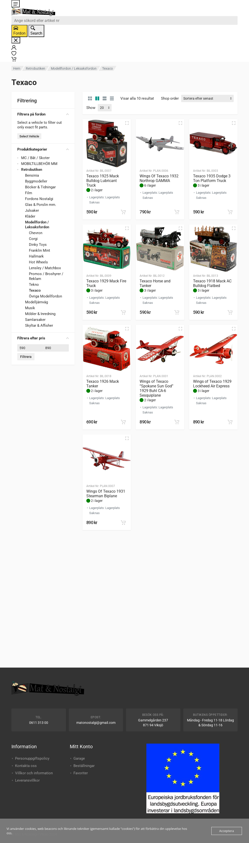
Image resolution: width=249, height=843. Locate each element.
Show (90, 107)
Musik (30, 308)
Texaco (35, 290)
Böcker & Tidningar (40, 187)
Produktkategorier (43, 149)
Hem (16, 68)
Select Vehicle (29, 136)
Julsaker (32, 210)
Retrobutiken (35, 68)
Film (28, 193)
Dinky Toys (38, 244)
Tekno (34, 284)
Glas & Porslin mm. (40, 204)
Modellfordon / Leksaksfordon (74, 68)
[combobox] (124, 20)
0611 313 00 (38, 723)
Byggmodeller (36, 181)
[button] (123, 212)
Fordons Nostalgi (39, 199)
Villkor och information (34, 773)
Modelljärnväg (36, 302)
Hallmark (36, 256)
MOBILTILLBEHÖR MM (39, 164)
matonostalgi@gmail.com (96, 723)
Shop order (170, 98)
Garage (79, 758)
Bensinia (32, 175)
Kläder (30, 216)
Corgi (33, 239)
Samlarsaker (35, 319)
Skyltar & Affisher (39, 325)
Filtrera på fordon (43, 114)
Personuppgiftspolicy (32, 758)
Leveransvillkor (27, 780)
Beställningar (84, 766)
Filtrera (26, 357)
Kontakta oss (26, 766)
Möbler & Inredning (40, 314)
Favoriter (80, 773)
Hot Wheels (38, 262)
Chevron (35, 233)
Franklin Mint (39, 250)
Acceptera (226, 831)
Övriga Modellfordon (45, 296)
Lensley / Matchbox (45, 268)
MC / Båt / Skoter (35, 158)
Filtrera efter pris (43, 338)
